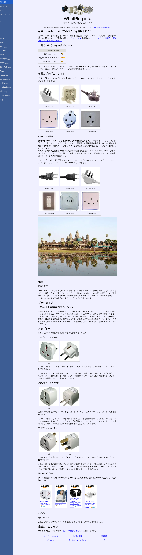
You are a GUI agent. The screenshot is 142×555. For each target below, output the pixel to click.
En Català (5, 55)
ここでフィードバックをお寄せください (101, 27)
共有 (106, 540)
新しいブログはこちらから (76, 531)
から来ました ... (7, 10)
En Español (5, 42)
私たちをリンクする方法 (80, 540)
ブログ (3, 22)
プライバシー (53, 540)
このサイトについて (53, 536)
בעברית (5, 99)
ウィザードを (78, 38)
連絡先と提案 (80, 536)
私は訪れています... (9, 14)
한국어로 (6, 91)
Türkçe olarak (8, 87)
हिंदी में (5, 71)
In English (5, 38)
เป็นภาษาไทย (8, 95)
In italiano (6, 47)
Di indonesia (7, 79)
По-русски (7, 75)
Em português (8, 59)
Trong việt (6, 83)
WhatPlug (7, 2)
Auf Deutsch (6, 51)
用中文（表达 (8, 67)
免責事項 (106, 536)
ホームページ (6, 6)
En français (7, 63)
